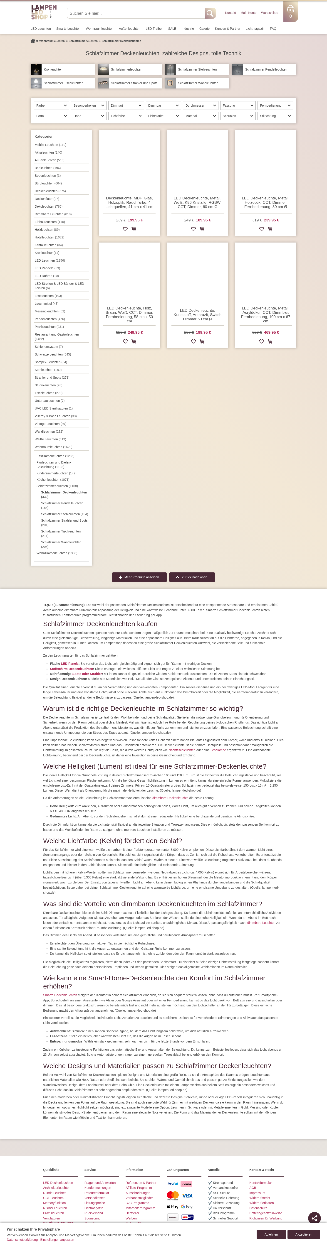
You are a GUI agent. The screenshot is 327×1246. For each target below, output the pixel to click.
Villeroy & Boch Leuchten (56, 416)
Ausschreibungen (138, 1193)
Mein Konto (248, 13)
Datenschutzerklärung (22, 1239)
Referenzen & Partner (141, 1183)
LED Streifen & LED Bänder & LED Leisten (59, 286)
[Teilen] (314, 1218)
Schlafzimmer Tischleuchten (61, 534)
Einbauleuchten (50, 222)
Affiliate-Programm (139, 1188)
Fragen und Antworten (100, 1183)
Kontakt (230, 13)
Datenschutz (258, 1208)
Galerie (204, 28)
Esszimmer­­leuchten (55, 456)
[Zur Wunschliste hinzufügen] (125, 230)
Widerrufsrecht (259, 1198)
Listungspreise (94, 1203)
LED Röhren (47, 276)
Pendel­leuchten (50, 319)
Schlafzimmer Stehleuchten (64, 514)
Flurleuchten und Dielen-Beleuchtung (54, 465)
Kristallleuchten (49, 245)
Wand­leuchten (49, 431)
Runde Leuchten (55, 1193)
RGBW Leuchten (55, 1208)
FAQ (273, 28)
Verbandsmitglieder (139, 1198)
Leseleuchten (48, 296)
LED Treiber (154, 28)
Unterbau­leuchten (50, 400)
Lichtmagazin (255, 28)
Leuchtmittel (46, 303)
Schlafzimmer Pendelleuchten (62, 505)
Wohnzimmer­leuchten (57, 553)
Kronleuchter (47, 253)
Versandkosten (95, 1198)
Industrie (188, 28)
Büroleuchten (48, 183)
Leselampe (218, 750)
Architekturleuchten (56, 1188)
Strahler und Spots (52, 377)
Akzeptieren (303, 1234)
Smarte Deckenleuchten (60, 995)
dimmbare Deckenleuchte (170, 798)
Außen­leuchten (129, 28)
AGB (252, 1188)
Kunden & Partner (227, 28)
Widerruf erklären (261, 1203)
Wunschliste (269, 13)
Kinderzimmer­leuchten (57, 473)
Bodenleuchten (48, 175)
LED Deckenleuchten (58, 1183)
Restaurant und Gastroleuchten (57, 337)
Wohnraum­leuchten (99, 28)
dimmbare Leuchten (261, 923)
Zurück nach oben (194, 577)
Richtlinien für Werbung (265, 1218)
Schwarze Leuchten (53, 354)
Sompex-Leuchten (51, 362)
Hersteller (132, 1213)
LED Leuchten (41, 28)
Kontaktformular (260, 1183)
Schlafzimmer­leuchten (57, 486)
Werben (131, 1218)
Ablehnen (271, 1234)
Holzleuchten (47, 229)
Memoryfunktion (54, 1203)
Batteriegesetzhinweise (265, 1213)
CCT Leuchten (53, 1198)
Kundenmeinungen (97, 1188)
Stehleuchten (48, 370)
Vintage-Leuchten (50, 424)
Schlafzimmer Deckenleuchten (64, 495)
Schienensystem (49, 346)
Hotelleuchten (49, 237)
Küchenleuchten (53, 479)
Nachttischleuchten (182, 750)
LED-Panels (70, 663)
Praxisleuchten (49, 327)
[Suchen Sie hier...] (136, 13)
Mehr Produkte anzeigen (141, 577)
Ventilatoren (51, 1218)
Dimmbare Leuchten (53, 214)
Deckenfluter (47, 199)
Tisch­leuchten (48, 393)
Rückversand (93, 1213)
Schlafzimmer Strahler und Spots (64, 523)
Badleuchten (48, 168)
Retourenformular (96, 1193)
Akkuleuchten (48, 152)
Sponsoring (92, 1218)
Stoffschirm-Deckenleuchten (71, 669)
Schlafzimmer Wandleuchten (61, 544)
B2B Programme (137, 1203)
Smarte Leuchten (68, 28)
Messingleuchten (50, 311)
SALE (172, 28)
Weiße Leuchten (50, 439)
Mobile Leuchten (50, 145)
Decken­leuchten (50, 191)
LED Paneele (47, 268)
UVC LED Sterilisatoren (54, 408)
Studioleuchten (48, 385)
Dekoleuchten (48, 206)
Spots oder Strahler (87, 674)
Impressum (257, 1193)
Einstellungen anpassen (57, 1239)
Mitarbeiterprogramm (140, 1208)
